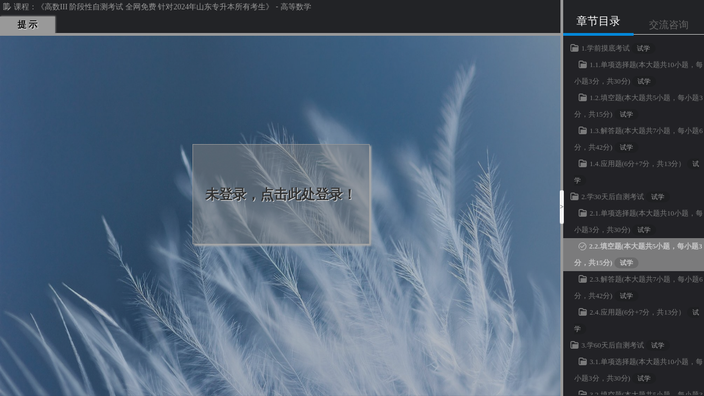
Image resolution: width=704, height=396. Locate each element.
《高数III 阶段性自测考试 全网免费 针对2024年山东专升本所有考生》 (155, 7)
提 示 (27, 24)
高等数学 (295, 7)
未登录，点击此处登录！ (280, 194)
